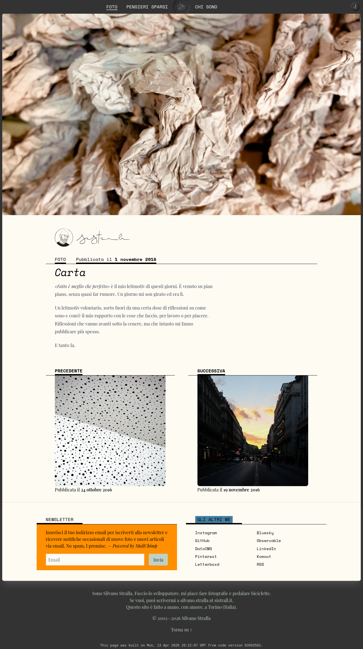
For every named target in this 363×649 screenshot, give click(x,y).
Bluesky (265, 533)
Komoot (264, 556)
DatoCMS (203, 548)
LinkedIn (266, 548)
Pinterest (206, 556)
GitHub (202, 540)
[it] (355, 6)
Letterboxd (207, 564)
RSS (260, 564)
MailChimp (146, 546)
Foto (60, 259)
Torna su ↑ (181, 629)
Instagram (206, 533)
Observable (269, 540)
